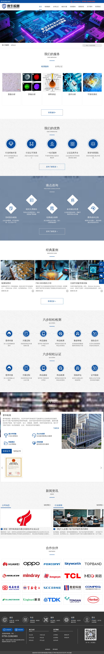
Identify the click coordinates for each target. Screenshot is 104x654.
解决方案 (64, 6)
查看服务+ (52, 112)
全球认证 (56, 6)
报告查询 (19, 630)
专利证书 (17, 451)
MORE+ (47, 505)
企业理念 (55, 637)
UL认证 (31, 635)
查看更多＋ (52, 301)
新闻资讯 (81, 6)
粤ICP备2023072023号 (60, 652)
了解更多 (56, 428)
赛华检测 (55, 649)
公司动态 (6, 505)
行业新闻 (58, 505)
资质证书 (6, 451)
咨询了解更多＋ (52, 167)
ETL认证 (42, 640)
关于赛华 (89, 6)
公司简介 (55, 635)
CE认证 (42, 637)
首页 (40, 6)
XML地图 (69, 652)
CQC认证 (42, 635)
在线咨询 (7, 630)
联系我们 (98, 6)
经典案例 (72, 6)
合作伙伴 (55, 640)
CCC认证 (31, 637)
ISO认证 (31, 640)
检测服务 (47, 6)
